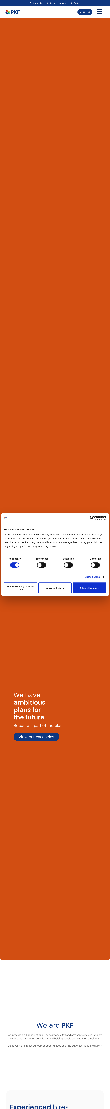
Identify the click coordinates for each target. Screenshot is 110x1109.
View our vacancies (36, 737)
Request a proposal (58, 3)
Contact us (85, 12)
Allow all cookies (89, 588)
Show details (92, 576)
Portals (77, 3)
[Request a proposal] (47, 3)
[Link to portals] (71, 3)
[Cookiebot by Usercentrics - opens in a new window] (92, 518)
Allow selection (55, 588)
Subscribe (37, 3)
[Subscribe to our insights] (30, 3)
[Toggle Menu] (99, 12)
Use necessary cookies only (20, 588)
